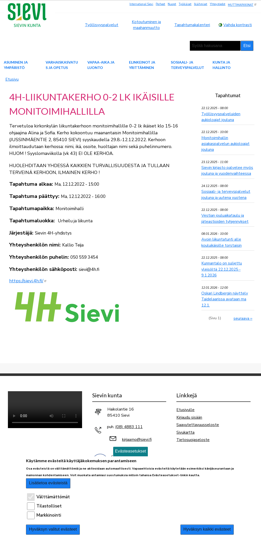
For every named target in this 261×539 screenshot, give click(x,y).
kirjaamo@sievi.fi (137, 439)
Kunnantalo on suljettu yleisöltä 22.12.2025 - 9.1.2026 (221, 269)
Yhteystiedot (217, 4)
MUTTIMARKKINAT (242, 4)
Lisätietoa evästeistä (48, 482)
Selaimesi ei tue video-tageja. (45, 409)
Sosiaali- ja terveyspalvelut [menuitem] (187, 65)
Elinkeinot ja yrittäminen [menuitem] (142, 65)
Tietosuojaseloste (193, 439)
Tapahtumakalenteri (192, 24)
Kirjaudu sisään (189, 417)
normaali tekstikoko (172, 45)
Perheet (160, 4)
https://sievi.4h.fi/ (28, 281)
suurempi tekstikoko (165, 45)
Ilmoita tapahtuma (228, 334)
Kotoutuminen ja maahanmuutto (146, 24)
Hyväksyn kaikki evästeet (207, 529)
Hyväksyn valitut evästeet (53, 529)
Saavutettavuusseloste (197, 424)
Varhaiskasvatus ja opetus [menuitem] (62, 65)
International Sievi (141, 4)
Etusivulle (185, 409)
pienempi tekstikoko (180, 45)
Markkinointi (48, 515)
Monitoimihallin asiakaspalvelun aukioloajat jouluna (225, 143)
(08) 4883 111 (129, 427)
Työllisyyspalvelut (101, 24)
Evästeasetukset (130, 451)
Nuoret (172, 4)
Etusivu (12, 79)
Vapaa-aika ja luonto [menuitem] (100, 65)
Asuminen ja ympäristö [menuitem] (16, 65)
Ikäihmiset (200, 4)
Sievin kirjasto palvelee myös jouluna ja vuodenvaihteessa (227, 170)
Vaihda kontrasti (237, 24)
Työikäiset (185, 4)
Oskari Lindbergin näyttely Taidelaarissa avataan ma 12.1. (224, 299)
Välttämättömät (53, 497)
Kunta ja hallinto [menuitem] (222, 65)
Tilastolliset (49, 506)
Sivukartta (185, 432)
